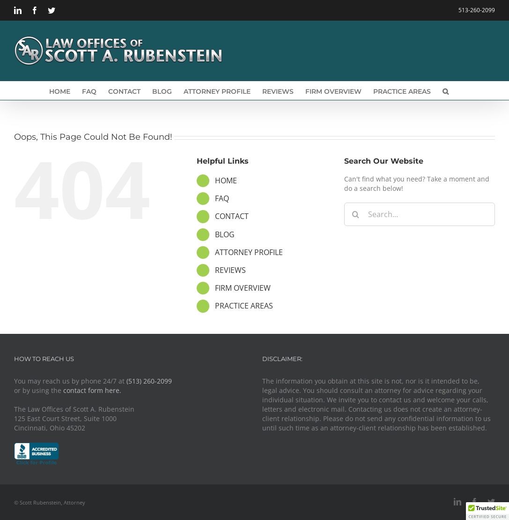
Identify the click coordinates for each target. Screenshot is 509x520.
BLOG (225, 234)
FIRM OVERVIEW (243, 288)
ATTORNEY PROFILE (249, 252)
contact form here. (92, 390)
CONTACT (232, 216)
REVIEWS (230, 270)
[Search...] (419, 214)
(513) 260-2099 (149, 381)
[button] (446, 90)
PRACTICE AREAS (244, 306)
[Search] (356, 214)
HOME (226, 180)
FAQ (222, 198)
